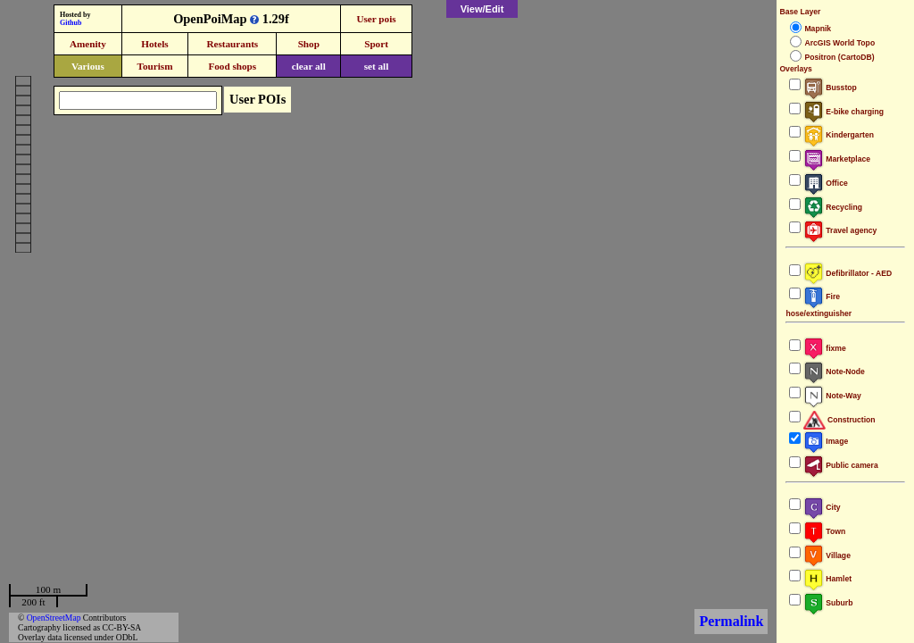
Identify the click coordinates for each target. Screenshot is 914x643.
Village (827, 555)
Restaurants (232, 43)
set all (376, 66)
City (821, 507)
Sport (376, 43)
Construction (839, 419)
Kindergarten (838, 134)
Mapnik (817, 28)
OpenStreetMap (54, 617)
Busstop (829, 87)
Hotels (154, 43)
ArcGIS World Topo (839, 42)
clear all (309, 66)
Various (87, 66)
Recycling (832, 207)
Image (825, 441)
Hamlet (827, 578)
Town (824, 531)
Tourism (154, 66)
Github (70, 23)
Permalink (731, 621)
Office (825, 183)
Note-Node (833, 371)
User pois (375, 18)
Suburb (827, 602)
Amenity (88, 43)
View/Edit (482, 9)
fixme (824, 348)
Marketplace (836, 158)
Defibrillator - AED (847, 273)
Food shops (232, 66)
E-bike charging (843, 111)
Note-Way (831, 395)
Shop (309, 43)
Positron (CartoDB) (839, 57)
